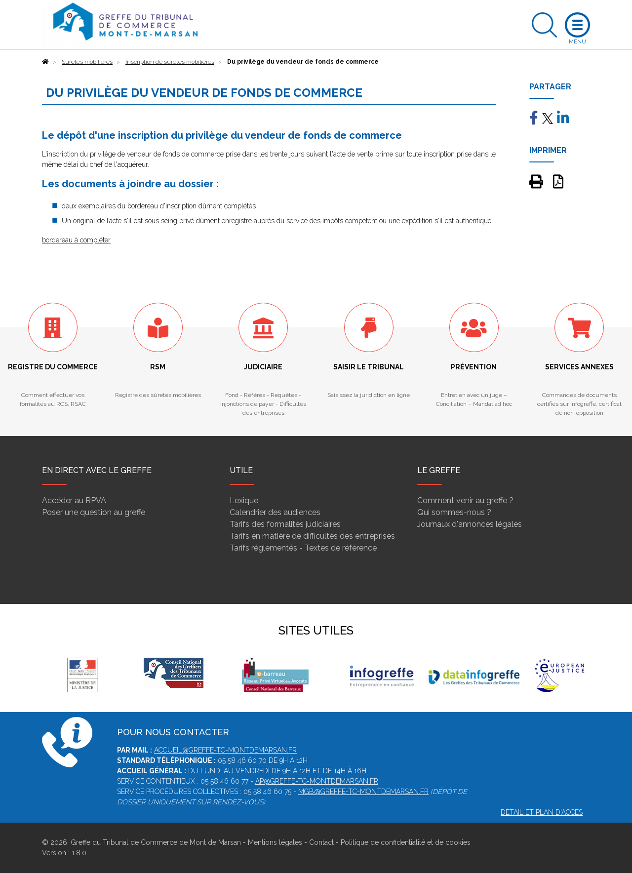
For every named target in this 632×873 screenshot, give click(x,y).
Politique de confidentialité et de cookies (406, 842)
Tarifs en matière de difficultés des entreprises (312, 536)
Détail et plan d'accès (542, 812)
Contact (321, 842)
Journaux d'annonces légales (469, 524)
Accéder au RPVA (74, 500)
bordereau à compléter (76, 240)
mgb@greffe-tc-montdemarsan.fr (363, 791)
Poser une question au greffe (93, 512)
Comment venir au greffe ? (465, 500)
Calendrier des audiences (275, 512)
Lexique (244, 500)
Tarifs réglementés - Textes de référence (303, 548)
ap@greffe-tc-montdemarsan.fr (316, 781)
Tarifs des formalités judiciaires (285, 524)
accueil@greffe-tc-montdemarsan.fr (225, 750)
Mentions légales (275, 842)
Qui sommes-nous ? (454, 512)
